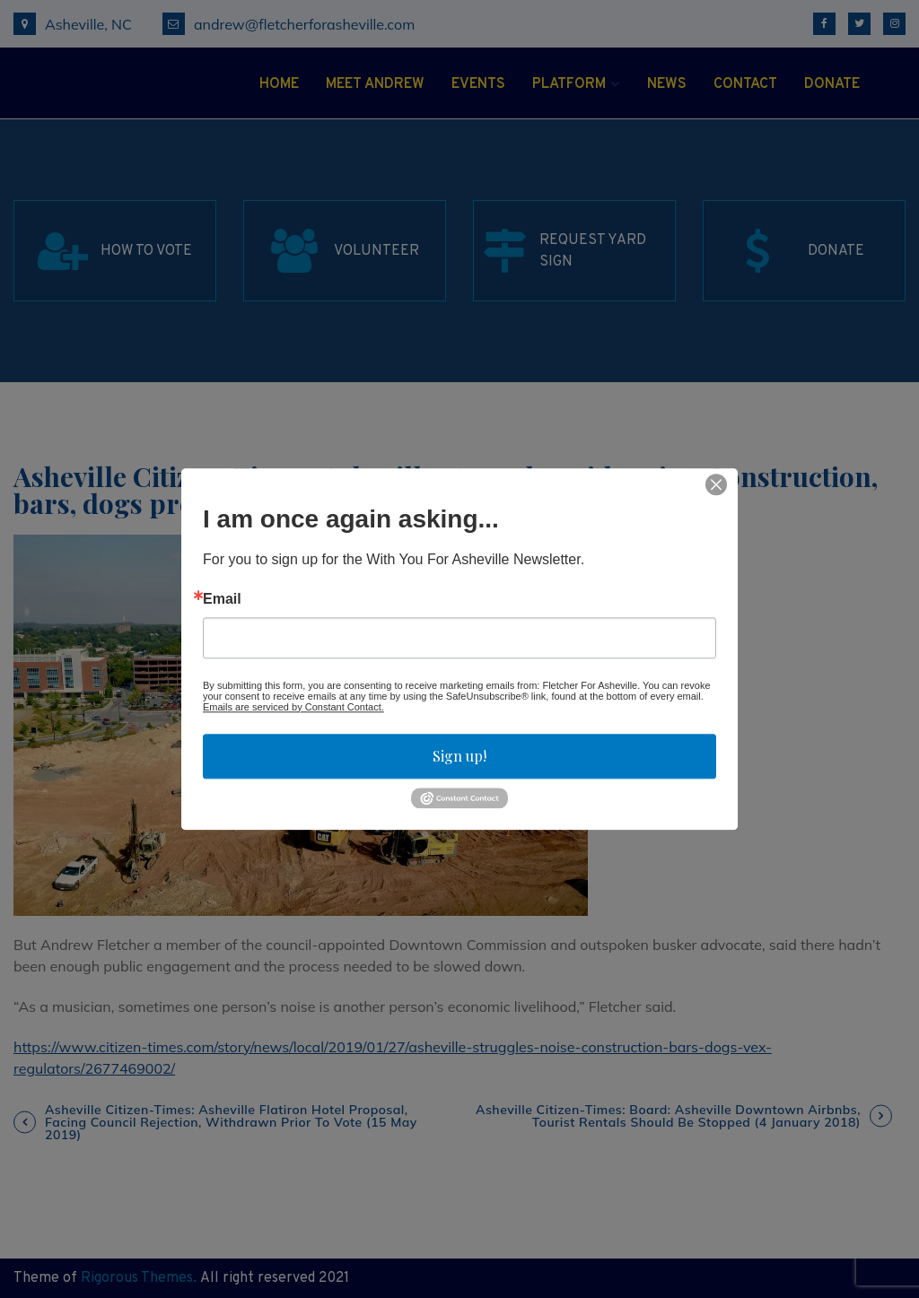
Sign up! (459, 755)
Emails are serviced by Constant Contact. (293, 706)
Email (222, 599)
